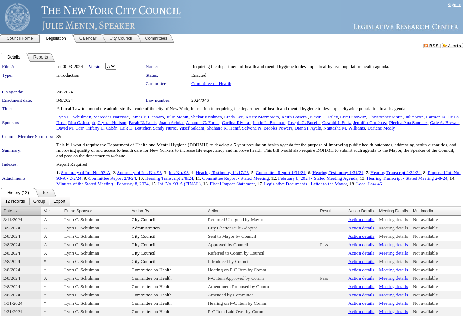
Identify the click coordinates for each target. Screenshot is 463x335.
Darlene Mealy (381, 128)
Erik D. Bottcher (135, 128)
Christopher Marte (386, 116)
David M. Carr (70, 128)
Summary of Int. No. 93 (139, 172)
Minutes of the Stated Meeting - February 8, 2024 (102, 183)
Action (213, 211)
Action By (140, 211)
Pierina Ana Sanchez (408, 122)
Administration (146, 228)
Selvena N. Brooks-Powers (267, 128)
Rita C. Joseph (81, 122)
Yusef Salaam (191, 128)
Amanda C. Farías (202, 122)
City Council (144, 219)
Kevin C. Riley (324, 116)
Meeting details (393, 219)
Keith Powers (294, 116)
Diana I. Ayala (307, 128)
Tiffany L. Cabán (101, 128)
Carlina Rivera (236, 122)
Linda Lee (233, 116)
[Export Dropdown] (59, 201)
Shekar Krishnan (206, 116)
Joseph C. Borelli (304, 122)
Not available (425, 219)
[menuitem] (15, 201)
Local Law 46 (369, 183)
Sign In (454, 4)
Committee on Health (211, 83)
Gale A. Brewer (444, 122)
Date (7, 211)
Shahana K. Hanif (223, 128)
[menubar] (35, 201)
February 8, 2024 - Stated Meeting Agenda (317, 178)
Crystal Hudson (111, 122)
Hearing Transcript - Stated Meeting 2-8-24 (407, 178)
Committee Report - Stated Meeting (235, 178)
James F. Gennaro (147, 116)
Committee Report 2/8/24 (112, 178)
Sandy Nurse (165, 128)
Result (326, 211)
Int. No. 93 (179, 172)
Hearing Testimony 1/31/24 (337, 172)
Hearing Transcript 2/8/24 (169, 178)
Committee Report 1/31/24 (281, 172)
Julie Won (414, 116)
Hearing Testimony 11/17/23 (222, 172)
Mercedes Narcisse (111, 116)
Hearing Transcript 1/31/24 (395, 172)
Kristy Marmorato (262, 116)
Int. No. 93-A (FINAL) (179, 183)
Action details (361, 219)
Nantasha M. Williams (344, 128)
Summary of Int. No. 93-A (85, 172)
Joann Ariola (171, 122)
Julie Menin (177, 116)
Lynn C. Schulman (73, 116)
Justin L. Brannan (269, 122)
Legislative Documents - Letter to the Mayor (305, 183)
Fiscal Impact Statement (232, 183)
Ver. (47, 211)
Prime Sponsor (78, 211)
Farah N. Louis (142, 122)
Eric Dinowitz (353, 116)
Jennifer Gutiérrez (370, 122)
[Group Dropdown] (39, 201)
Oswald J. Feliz (336, 122)
